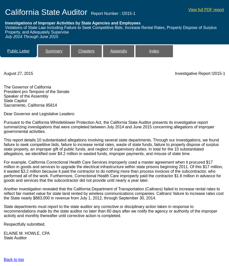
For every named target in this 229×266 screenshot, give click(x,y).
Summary (53, 51)
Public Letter (18, 51)
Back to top (14, 259)
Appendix (118, 51)
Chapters (86, 51)
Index (154, 51)
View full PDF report (206, 10)
